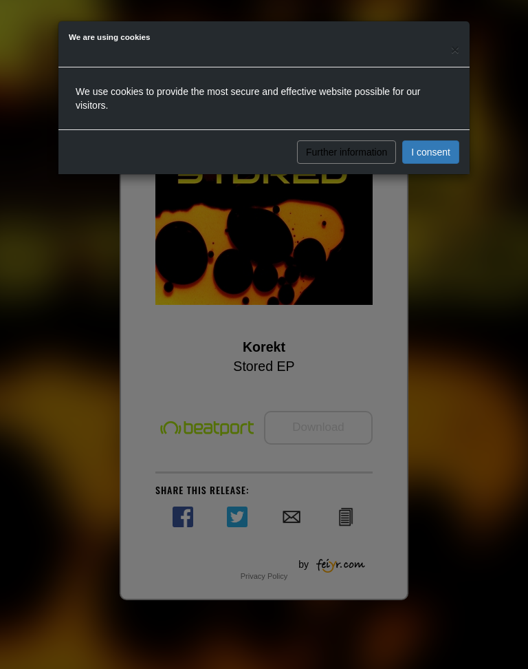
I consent (430, 152)
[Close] (455, 49)
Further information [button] (346, 152)
